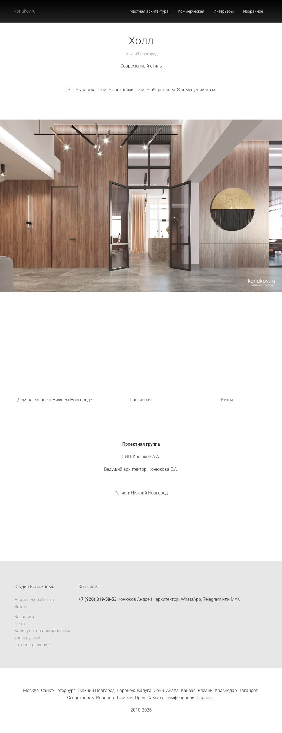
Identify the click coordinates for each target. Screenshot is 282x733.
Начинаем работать (35, 599)
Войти (20, 606)
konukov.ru (25, 11)
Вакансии (24, 616)
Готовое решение (32, 644)
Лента (20, 623)
